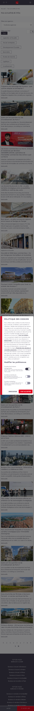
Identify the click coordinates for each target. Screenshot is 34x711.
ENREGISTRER (13, 391)
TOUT (25, 391)
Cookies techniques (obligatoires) (13, 369)
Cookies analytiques (13, 376)
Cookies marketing (13, 383)
